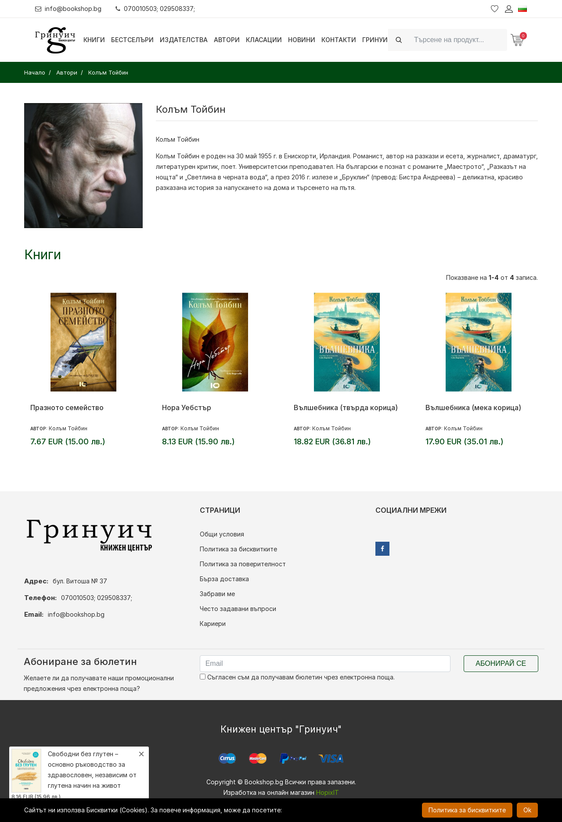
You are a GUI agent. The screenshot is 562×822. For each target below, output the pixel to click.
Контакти (338, 39)
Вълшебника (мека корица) (473, 407)
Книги (94, 39)
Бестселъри (132, 39)
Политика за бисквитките (238, 549)
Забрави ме (217, 593)
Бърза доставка (224, 579)
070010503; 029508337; (155, 8)
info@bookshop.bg (68, 8)
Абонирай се (501, 663)
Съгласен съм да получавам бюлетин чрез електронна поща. (297, 677)
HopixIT (327, 792)
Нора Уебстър (186, 407)
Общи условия (222, 534)
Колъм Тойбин (68, 428)
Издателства (184, 39)
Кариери (213, 623)
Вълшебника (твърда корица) (346, 407)
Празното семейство (67, 407)
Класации (264, 39)
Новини (301, 39)
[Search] (458, 39)
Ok (527, 810)
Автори (227, 39)
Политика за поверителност (243, 564)
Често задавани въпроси (238, 608)
